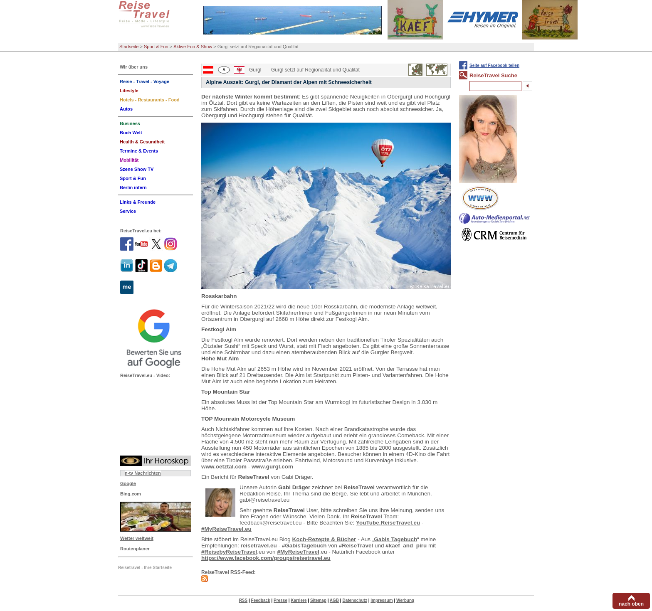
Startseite (128, 46)
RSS (243, 600)
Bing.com (130, 493)
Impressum (381, 600)
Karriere (298, 600)
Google (128, 483)
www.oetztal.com (224, 466)
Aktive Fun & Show (192, 46)
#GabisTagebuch (304, 545)
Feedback (260, 600)
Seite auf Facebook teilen (494, 65)
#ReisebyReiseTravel (229, 552)
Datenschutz (354, 600)
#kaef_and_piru (406, 545)
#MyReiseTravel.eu (226, 529)
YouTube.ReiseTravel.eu (388, 523)
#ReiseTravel (356, 545)
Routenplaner (135, 548)
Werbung (405, 600)
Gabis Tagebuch (395, 539)
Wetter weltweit (136, 538)
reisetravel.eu (259, 545)
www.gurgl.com (272, 466)
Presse (280, 600)
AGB (334, 600)
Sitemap (318, 600)
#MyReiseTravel (298, 552)
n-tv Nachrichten (143, 473)
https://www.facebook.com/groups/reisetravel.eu (266, 558)
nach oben (631, 604)
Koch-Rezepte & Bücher (324, 539)
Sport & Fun (156, 46)
